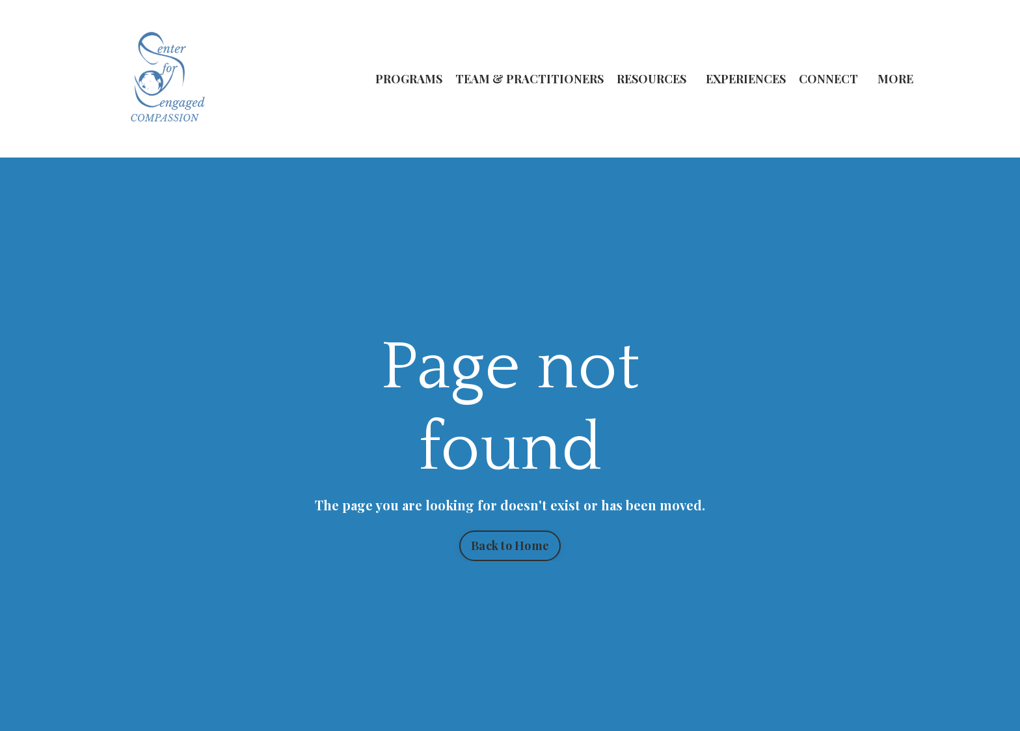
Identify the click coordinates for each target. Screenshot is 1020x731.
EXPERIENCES (746, 79)
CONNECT (828, 79)
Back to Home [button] (510, 545)
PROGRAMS (408, 79)
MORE (895, 79)
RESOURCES (651, 79)
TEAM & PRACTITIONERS (529, 79)
